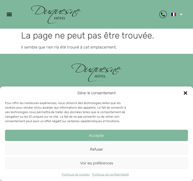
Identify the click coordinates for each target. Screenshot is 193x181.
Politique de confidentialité (110, 174)
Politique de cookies (76, 174)
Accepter (96, 135)
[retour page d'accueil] (96, 72)
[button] (185, 93)
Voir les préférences (96, 163)
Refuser (96, 149)
